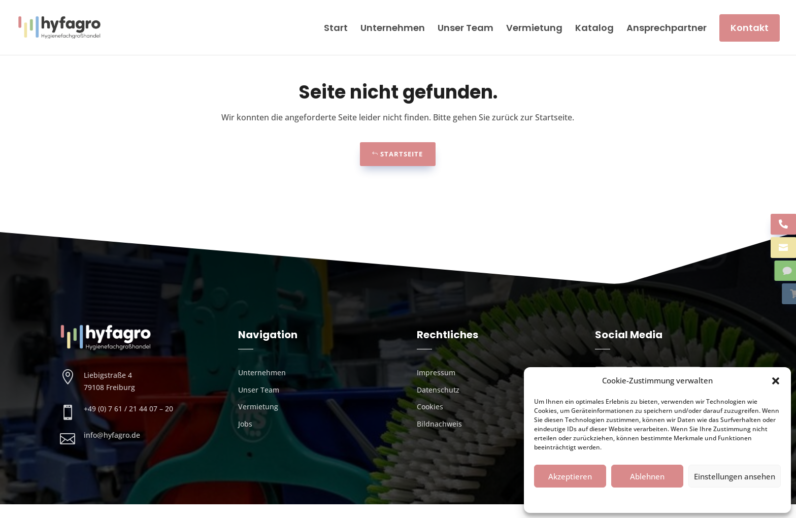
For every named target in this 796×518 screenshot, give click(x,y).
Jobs (245, 437)
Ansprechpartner (666, 27)
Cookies (617, 499)
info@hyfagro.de (112, 449)
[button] (776, 381)
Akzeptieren (570, 476)
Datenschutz (653, 499)
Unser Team (465, 27)
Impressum (693, 499)
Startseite (401, 167)
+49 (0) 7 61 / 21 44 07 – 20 (128, 422)
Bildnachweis (439, 437)
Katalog (594, 27)
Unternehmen (392, 27)
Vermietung (534, 27)
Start (336, 27)
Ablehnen (647, 476)
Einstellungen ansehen (734, 476)
